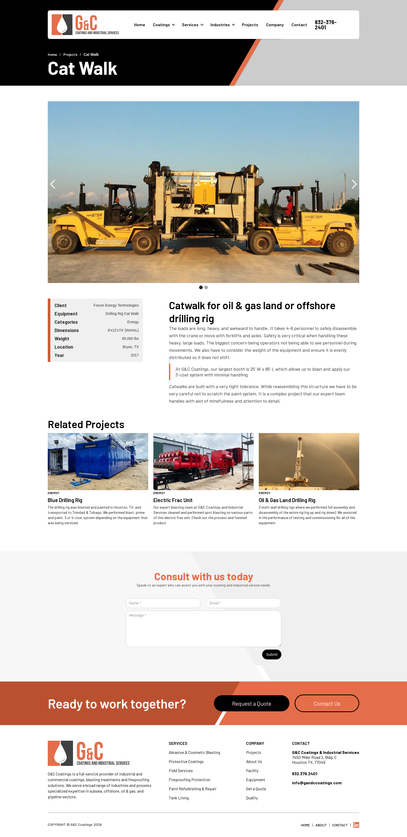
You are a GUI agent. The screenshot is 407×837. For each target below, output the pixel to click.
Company (275, 24)
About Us (254, 761)
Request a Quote (251, 703)
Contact (299, 24)
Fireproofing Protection (189, 779)
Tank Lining (179, 797)
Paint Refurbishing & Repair (192, 788)
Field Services (181, 770)
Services (190, 24)
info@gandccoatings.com (317, 782)
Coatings (161, 24)
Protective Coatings (186, 761)
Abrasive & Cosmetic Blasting (194, 752)
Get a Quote (256, 788)
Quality (252, 797)
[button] (166, 24)
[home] (93, 24)
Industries (220, 24)
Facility (252, 770)
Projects (250, 24)
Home (139, 24)
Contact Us (327, 703)
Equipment (255, 779)
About (321, 825)
